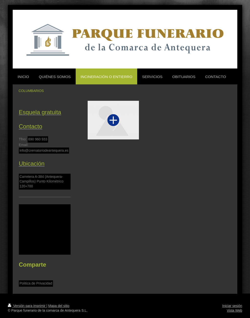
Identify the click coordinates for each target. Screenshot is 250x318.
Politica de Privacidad (36, 283)
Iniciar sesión (232, 306)
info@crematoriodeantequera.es (44, 150)
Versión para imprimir (27, 306)
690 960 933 (37, 139)
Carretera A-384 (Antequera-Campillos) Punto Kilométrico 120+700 (41, 181)
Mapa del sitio (58, 306)
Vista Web (234, 310)
